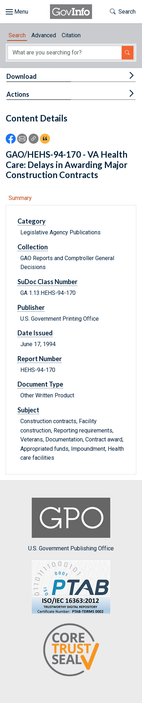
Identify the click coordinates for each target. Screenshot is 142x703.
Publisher (31, 307)
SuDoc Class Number (47, 282)
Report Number (39, 359)
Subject (28, 410)
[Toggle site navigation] (17, 12)
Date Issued (35, 333)
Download (21, 76)
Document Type (40, 384)
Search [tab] (17, 35)
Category (31, 221)
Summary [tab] (20, 198)
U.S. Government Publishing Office (71, 525)
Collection (32, 247)
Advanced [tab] (43, 35)
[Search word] (65, 52)
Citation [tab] (71, 35)
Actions (17, 94)
